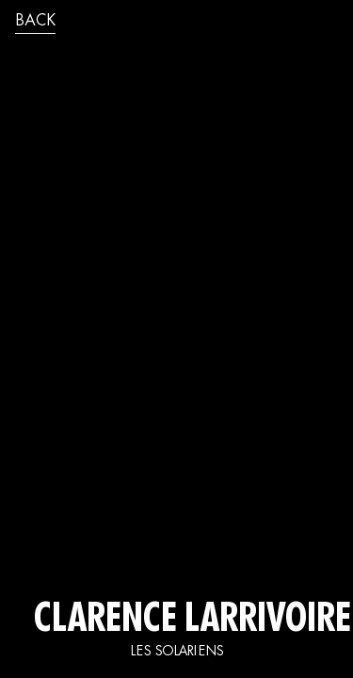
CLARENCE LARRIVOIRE (176, 621)
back (35, 21)
